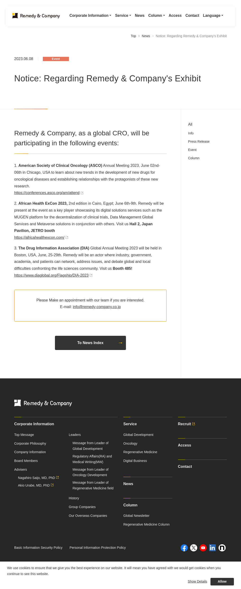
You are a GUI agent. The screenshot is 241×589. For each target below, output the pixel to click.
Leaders (75, 435)
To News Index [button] (100, 343)
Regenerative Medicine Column (146, 524)
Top (133, 36)
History (74, 498)
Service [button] (118, 17)
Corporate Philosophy (30, 443)
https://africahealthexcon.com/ (42, 237)
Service (130, 424)
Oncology (130, 443)
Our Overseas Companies (88, 516)
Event (192, 150)
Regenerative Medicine (140, 452)
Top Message (24, 435)
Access (172, 17)
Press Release (199, 141)
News (136, 17)
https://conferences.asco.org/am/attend (49, 193)
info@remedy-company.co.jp (97, 307)
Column (194, 158)
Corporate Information (34, 424)
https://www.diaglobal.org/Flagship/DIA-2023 (54, 275)
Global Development (138, 435)
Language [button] (209, 17)
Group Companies (82, 507)
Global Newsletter (136, 516)
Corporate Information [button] (84, 17)
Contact (189, 17)
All (190, 124)
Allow (222, 581)
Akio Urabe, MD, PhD (36, 485)
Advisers (20, 469)
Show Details (197, 581)
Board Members (26, 461)
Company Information (30, 452)
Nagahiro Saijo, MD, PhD (39, 478)
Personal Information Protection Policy (98, 547)
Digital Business (135, 461)
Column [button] (152, 17)
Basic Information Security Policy (38, 547)
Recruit (187, 424)
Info (191, 133)
